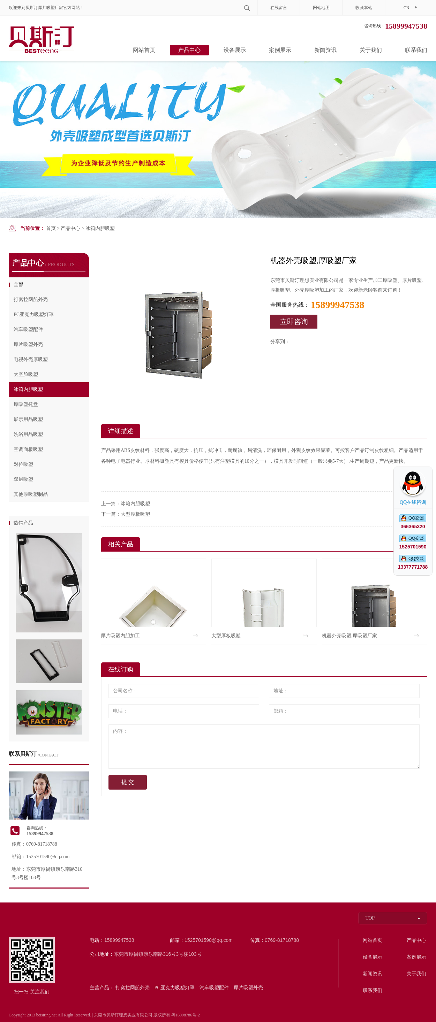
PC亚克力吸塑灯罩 (34, 314)
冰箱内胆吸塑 (100, 228)
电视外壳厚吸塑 (31, 359)
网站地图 (321, 7)
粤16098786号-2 (185, 1015)
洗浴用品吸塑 (28, 434)
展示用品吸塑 (28, 419)
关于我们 (371, 50)
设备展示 (235, 50)
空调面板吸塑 (28, 449)
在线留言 (278, 7)
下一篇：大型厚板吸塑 (125, 514)
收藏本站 (363, 7)
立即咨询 (294, 321)
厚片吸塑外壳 (28, 344)
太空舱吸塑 (26, 374)
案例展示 (280, 50)
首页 (51, 228)
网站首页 (144, 50)
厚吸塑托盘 (26, 404)
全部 (18, 284)
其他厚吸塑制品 (31, 494)
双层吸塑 (23, 479)
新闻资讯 (325, 50)
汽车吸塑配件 (28, 329)
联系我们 (416, 50)
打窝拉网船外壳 (31, 299)
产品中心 (189, 50)
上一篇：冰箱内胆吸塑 (125, 503)
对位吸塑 (23, 464)
